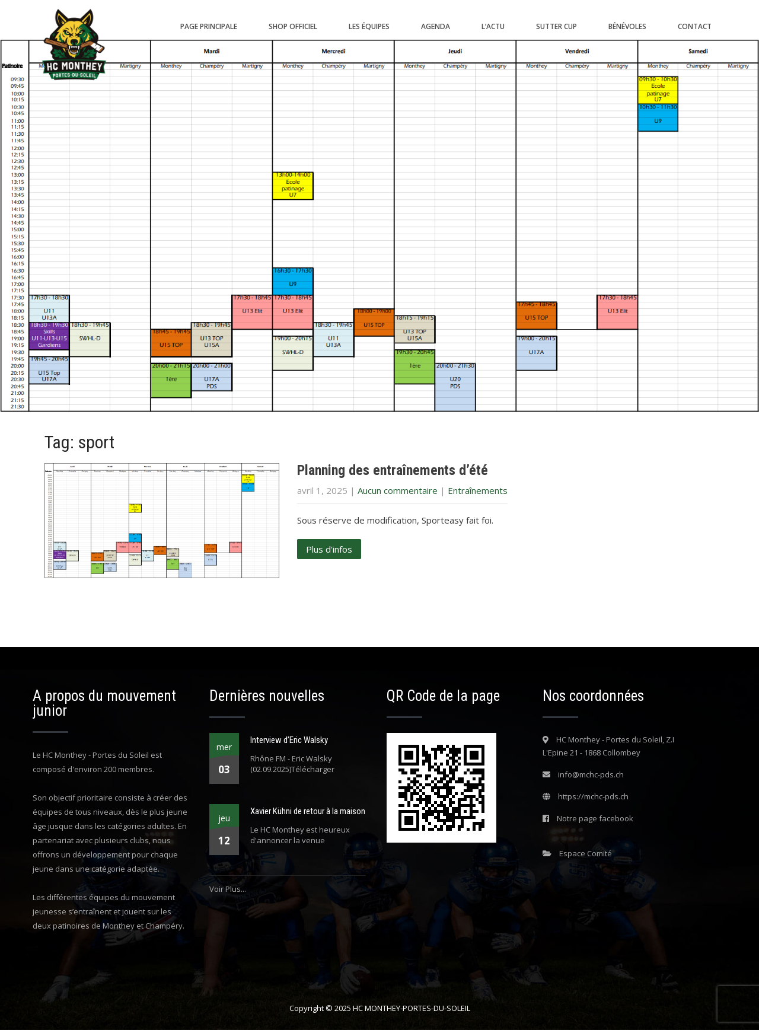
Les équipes (369, 26)
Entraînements (478, 490)
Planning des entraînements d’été (392, 470)
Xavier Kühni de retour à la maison (307, 811)
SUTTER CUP (556, 26)
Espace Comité (585, 853)
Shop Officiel (293, 26)
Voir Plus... (227, 889)
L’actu (493, 26)
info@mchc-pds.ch (591, 774)
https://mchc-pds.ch (593, 796)
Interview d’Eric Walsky (289, 740)
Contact (695, 26)
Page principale (208, 26)
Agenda (435, 26)
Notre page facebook (595, 818)
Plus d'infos (329, 549)
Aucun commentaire (398, 490)
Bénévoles (627, 26)
